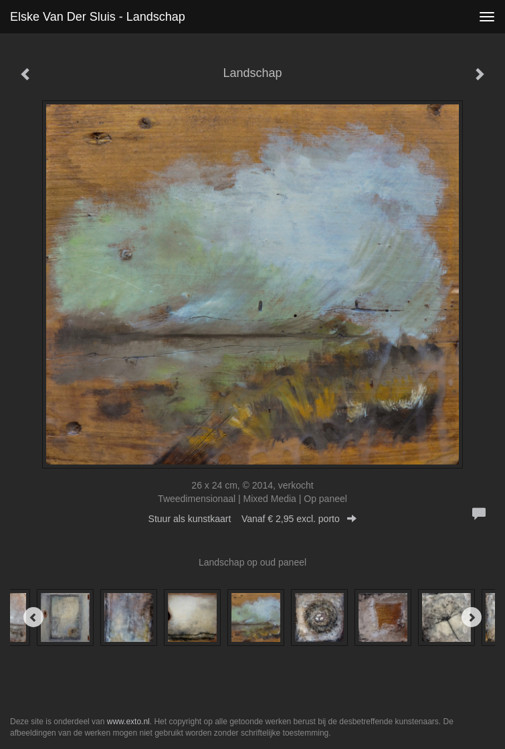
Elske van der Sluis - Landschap (97, 16)
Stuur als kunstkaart (252, 518)
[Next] (472, 617)
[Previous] (33, 617)
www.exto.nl (128, 721)
